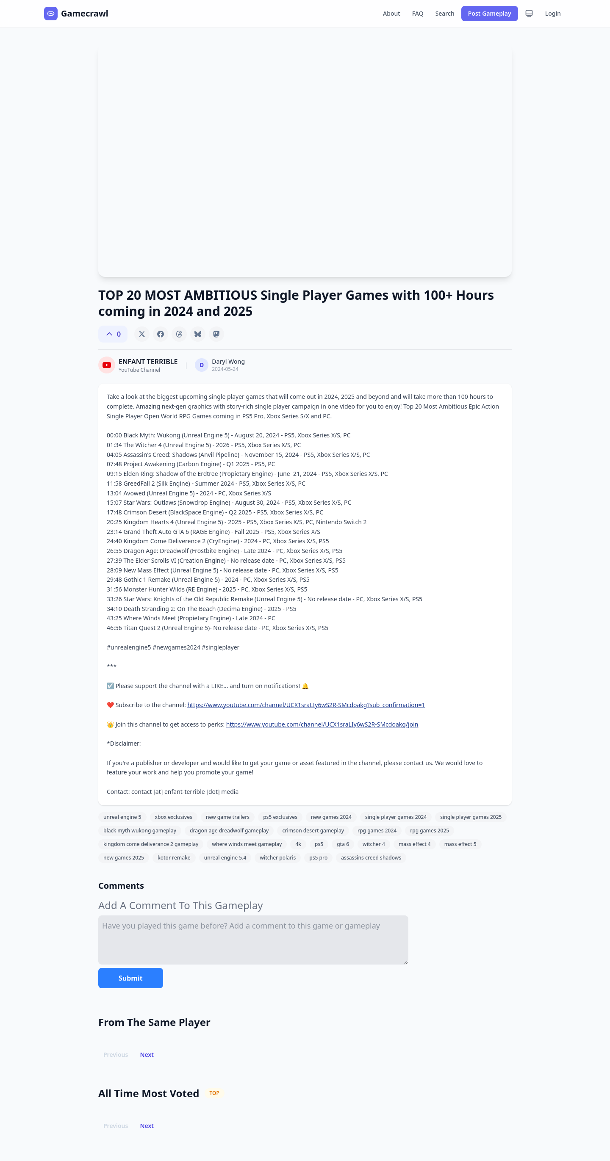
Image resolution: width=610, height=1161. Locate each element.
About (391, 13)
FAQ (418, 13)
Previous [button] (115, 1054)
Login (553, 13)
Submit (131, 978)
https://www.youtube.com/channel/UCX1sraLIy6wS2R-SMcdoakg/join (322, 724)
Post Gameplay (489, 13)
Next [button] (147, 1054)
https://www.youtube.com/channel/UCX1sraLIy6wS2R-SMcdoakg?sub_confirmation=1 (306, 705)
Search (445, 13)
